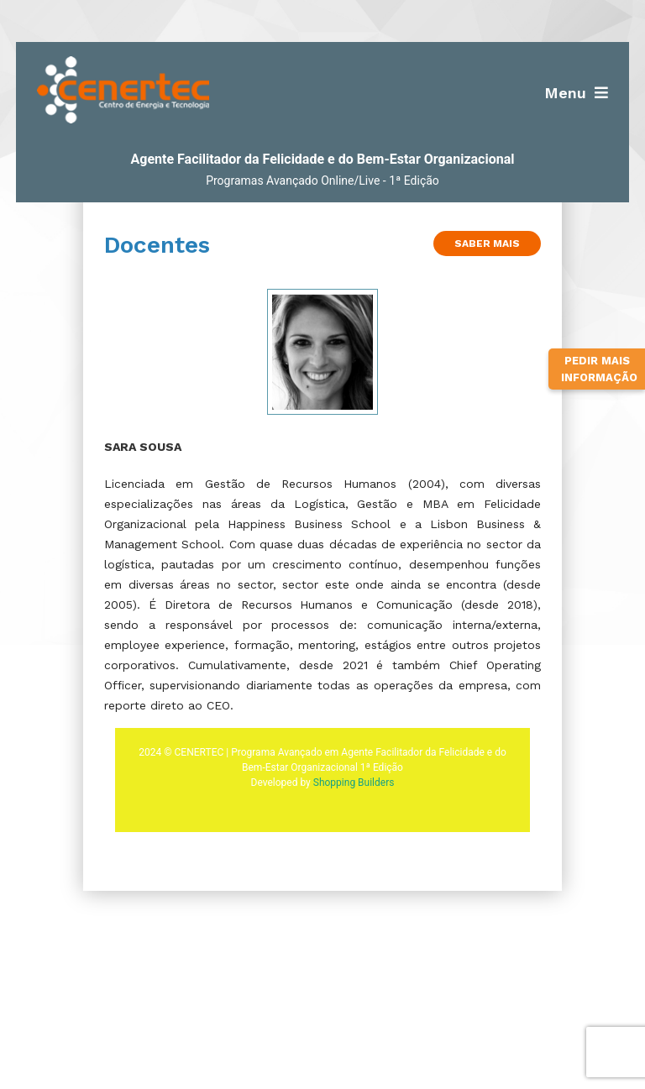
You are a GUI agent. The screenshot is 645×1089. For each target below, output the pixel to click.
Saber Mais (487, 243)
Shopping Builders (354, 782)
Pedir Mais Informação (599, 369)
